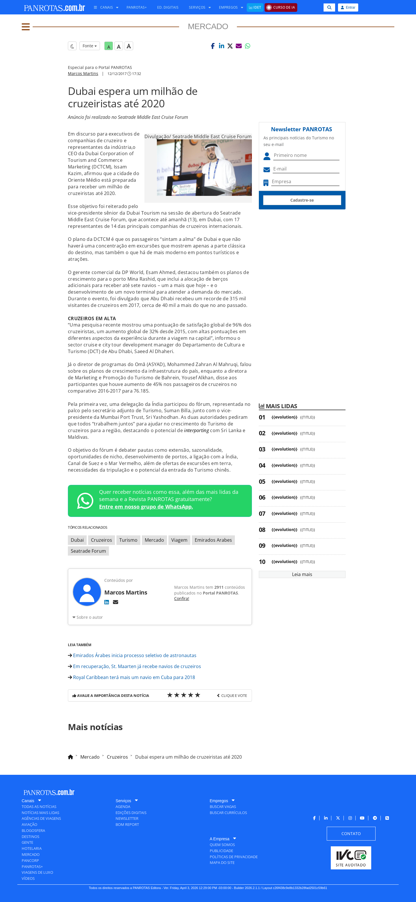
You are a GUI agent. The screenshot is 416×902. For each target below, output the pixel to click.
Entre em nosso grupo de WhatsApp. (146, 506)
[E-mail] (115, 602)
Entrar (348, 7)
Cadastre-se (302, 200)
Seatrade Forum (88, 551)
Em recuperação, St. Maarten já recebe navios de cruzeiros (134, 666)
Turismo (128, 540)
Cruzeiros (101, 540)
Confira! (181, 598)
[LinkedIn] (106, 602)
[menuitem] (104, 7)
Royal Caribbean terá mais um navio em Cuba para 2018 (131, 677)
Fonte (90, 45)
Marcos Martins (83, 73)
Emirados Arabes (213, 540)
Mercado (154, 540)
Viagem (179, 540)
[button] (213, 46)
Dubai (77, 540)
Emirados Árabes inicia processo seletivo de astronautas (132, 655)
